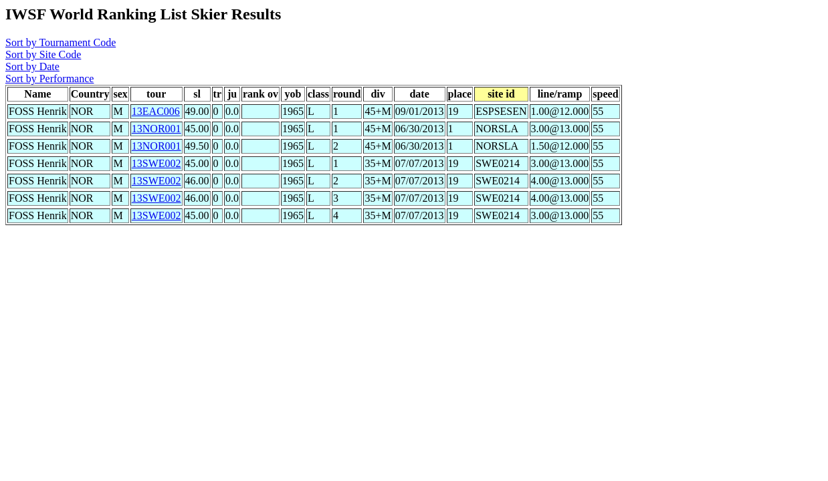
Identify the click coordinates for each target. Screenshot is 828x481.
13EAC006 (156, 111)
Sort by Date (32, 66)
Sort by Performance (49, 78)
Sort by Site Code (43, 54)
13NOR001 (156, 128)
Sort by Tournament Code (60, 42)
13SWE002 (156, 163)
